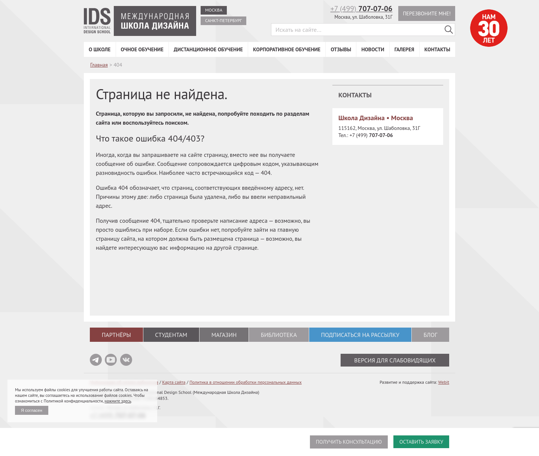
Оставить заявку (421, 441)
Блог (430, 334)
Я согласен (31, 410)
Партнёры (116, 334)
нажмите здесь (117, 401)
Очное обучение (142, 49)
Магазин (224, 334)
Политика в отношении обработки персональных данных (245, 382)
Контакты (437, 49)
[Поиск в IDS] (448, 29)
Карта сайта (173, 382)
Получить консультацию (349, 441)
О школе (99, 49)
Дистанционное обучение (208, 49)
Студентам (171, 334)
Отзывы (341, 49)
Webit (443, 382)
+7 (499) (362, 8)
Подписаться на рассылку (360, 334)
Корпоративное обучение (286, 49)
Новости (372, 49)
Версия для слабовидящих (395, 360)
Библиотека (279, 334)
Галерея (404, 49)
